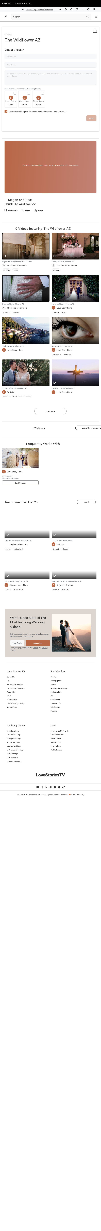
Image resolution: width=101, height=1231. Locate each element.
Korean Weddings (13, 742)
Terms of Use (12, 707)
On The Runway (56, 750)
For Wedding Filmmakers (16, 688)
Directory (54, 677)
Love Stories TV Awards (59, 731)
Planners (54, 711)
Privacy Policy (12, 699)
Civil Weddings (12, 757)
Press (9, 695)
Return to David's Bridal (17, 3)
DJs (52, 695)
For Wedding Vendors (15, 684)
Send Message (20, 483)
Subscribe (37, 643)
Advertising (11, 692)
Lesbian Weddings (14, 734)
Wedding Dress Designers (60, 688)
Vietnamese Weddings (15, 750)
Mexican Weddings (14, 746)
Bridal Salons (55, 707)
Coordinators (55, 699)
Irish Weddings (12, 753)
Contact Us (11, 677)
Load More (50, 411)
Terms (35, 647)
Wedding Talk (56, 742)
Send (91, 118)
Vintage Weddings (14, 738)
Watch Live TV (56, 738)
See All (86, 502)
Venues (53, 684)
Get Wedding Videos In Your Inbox (38, 9)
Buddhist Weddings (14, 761)
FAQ (8, 680)
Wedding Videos (13, 731)
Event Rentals (56, 703)
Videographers (56, 680)
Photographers (56, 692)
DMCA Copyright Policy (15, 703)
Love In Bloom (56, 746)
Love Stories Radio (57, 734)
